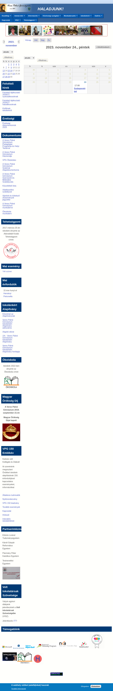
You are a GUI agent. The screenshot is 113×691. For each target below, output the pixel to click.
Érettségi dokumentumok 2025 (9, 125)
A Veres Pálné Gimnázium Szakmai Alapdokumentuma (10, 167)
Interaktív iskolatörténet (8, 520)
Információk (32, 16)
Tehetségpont (29, 20)
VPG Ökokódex (9, 160)
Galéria (97, 16)
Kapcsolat (6, 20)
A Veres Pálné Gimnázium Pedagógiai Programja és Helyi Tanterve (10, 144)
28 (6, 77)
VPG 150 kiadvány (10, 503)
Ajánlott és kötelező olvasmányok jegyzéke (11, 198)
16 (11, 71)
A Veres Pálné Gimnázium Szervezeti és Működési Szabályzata (8, 178)
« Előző (99, 47)
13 (4, 71)
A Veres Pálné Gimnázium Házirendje (8, 154)
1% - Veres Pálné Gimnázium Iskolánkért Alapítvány (10, 339)
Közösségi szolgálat (51, 16)
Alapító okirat (8, 332)
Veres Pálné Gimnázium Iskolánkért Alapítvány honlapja (11, 349)
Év (49, 40)
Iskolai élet (19, 16)
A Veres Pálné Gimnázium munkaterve (8, 206)
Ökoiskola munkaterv (7, 213)
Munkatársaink (69, 16)
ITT (14, 621)
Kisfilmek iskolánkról (7, 109)
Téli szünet (7, 271)
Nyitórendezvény (9, 499)
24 (85, 82)
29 (9, 77)
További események (11, 507)
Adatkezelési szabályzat (8, 191)
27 (4, 77)
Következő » (106, 47)
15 (9, 71)
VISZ (17, 20)
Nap (42, 40)
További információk (18, 689)
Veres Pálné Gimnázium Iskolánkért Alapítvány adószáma (7, 324)
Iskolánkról (85, 16)
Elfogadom (85, 687)
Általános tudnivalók (11, 495)
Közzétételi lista (9, 186)
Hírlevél (5, 515)
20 (4, 74)
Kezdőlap (5, 16)
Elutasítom (96, 687)
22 (9, 74)
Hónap (28, 39)
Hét (36, 40)
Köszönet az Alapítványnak (8, 315)
